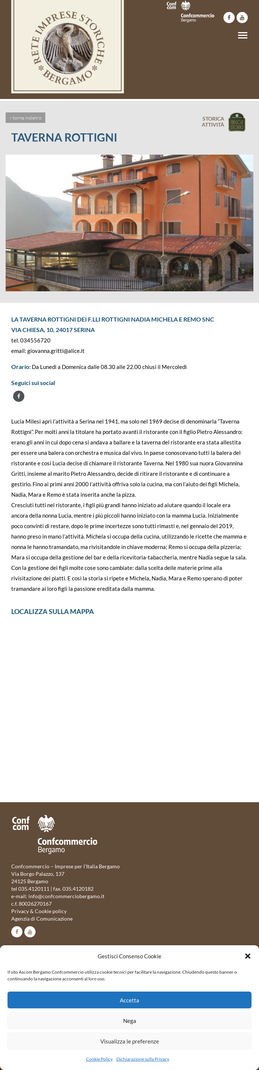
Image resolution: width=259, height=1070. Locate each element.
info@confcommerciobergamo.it (66, 896)
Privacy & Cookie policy (39, 911)
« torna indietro (25, 118)
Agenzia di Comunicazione (42, 918)
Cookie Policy (99, 1059)
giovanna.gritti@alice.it (56, 350)
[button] (248, 956)
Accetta (129, 1000)
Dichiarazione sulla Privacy (142, 1059)
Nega (129, 1020)
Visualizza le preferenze (129, 1041)
